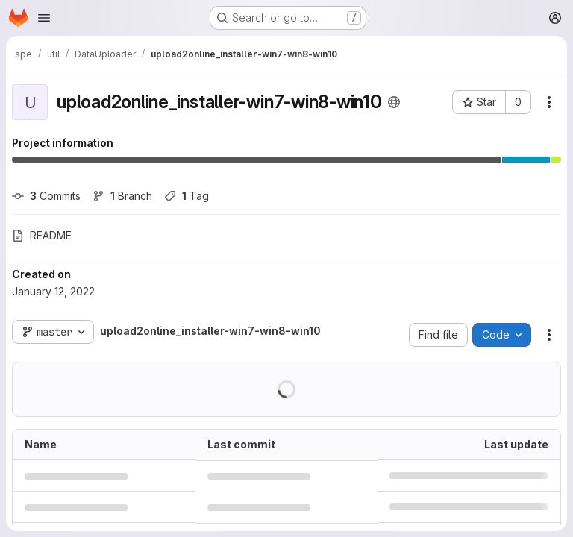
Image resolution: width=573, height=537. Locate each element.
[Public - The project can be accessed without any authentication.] (394, 102)
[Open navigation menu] (44, 18)
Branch (122, 195)
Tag (186, 195)
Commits (46, 195)
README (42, 235)
